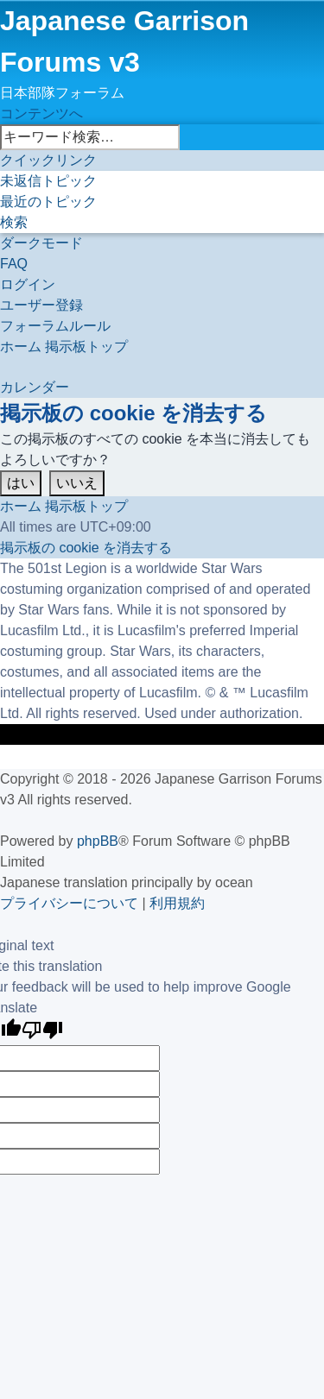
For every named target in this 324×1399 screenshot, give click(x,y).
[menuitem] (48, 180)
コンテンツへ (41, 113)
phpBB (97, 841)
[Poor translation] (42, 1031)
